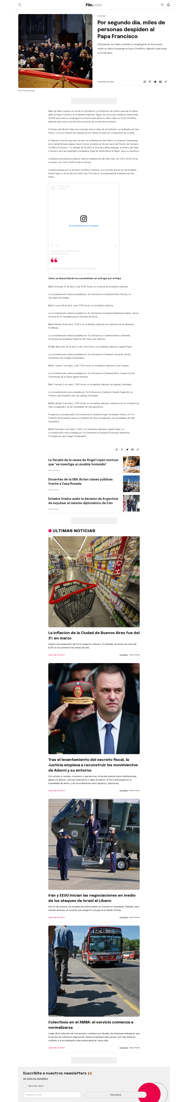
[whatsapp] (145, 82)
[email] (160, 82)
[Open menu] (19, 4)
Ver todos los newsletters (35, 1078)
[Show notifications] (168, 4)
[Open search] (162, 4)
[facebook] (150, 82)
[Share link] (166, 82)
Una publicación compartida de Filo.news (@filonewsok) (73, 268)
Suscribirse (115, 1094)
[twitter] (155, 82)
